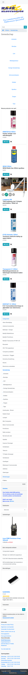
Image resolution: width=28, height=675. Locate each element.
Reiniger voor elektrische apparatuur (12, 555)
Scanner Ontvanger (8, 443)
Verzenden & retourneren (7, 629)
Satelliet (5, 439)
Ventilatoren (6, 458)
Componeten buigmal (8, 551)
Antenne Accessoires (8, 326)
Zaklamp (5, 469)
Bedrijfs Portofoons (8, 337)
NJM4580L (6, 592)
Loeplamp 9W (7, 199)
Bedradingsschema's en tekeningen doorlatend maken (13, 272)
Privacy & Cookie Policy (7, 624)
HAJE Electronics (15, 671)
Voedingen (5, 461)
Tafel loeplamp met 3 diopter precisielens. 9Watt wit (12, 202)
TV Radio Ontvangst (8, 454)
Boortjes (14, 46)
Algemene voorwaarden (7, 627)
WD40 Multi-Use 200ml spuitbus (13, 168)
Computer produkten (8, 351)
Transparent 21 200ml (10, 269)
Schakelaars (6, 447)
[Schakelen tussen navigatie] (3, 2)
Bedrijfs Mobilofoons (8, 333)
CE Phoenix (6, 673)
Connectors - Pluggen (8, 355)
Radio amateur (6, 432)
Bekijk (6, 141)
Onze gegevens (5, 633)
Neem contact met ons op (8, 631)
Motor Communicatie (8, 425)
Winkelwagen (6, 477)
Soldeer (14, 82)
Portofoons (6, 428)
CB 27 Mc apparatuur (8, 348)
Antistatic (14, 39)
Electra (4, 362)
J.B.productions (21, 673)
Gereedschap (14, 30)
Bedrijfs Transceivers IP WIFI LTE (11, 340)
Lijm (14, 53)
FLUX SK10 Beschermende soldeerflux (13, 558)
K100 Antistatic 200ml (10, 235)
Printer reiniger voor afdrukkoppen (9, 134)
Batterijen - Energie (8, 329)
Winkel (7, 30)
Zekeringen (6, 472)
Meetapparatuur (14, 60)
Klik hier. (12, 501)
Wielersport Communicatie (10, 465)
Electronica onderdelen (9, 366)
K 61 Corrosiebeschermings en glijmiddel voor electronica (13, 307)
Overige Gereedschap (14, 68)
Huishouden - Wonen (8, 410)
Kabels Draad (6, 414)
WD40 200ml (7, 166)
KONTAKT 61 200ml (9, 304)
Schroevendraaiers (14, 75)
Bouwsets (5, 344)
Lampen (5, 417)
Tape (14, 103)
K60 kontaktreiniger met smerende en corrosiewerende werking (13, 563)
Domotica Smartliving (8, 359)
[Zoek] (12, 27)
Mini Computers (7, 421)
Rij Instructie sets (7, 436)
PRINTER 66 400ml (9, 132)
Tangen (14, 96)
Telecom (5, 450)
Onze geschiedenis (6, 636)
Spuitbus (14, 89)
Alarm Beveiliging (7, 322)
